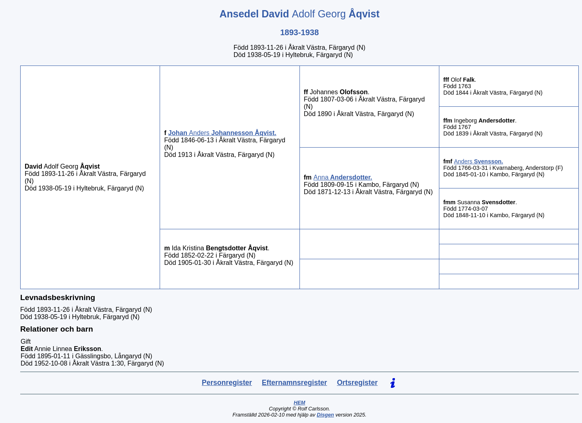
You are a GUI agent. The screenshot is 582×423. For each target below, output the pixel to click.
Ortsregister (357, 383)
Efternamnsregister (294, 383)
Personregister (227, 383)
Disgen (325, 415)
